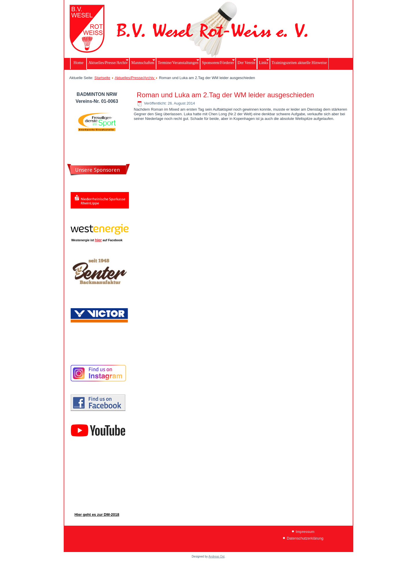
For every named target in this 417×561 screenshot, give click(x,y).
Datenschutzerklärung (305, 538)
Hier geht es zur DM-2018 (96, 514)
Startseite (102, 78)
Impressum (305, 531)
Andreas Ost (217, 556)
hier (98, 240)
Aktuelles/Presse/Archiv (135, 78)
